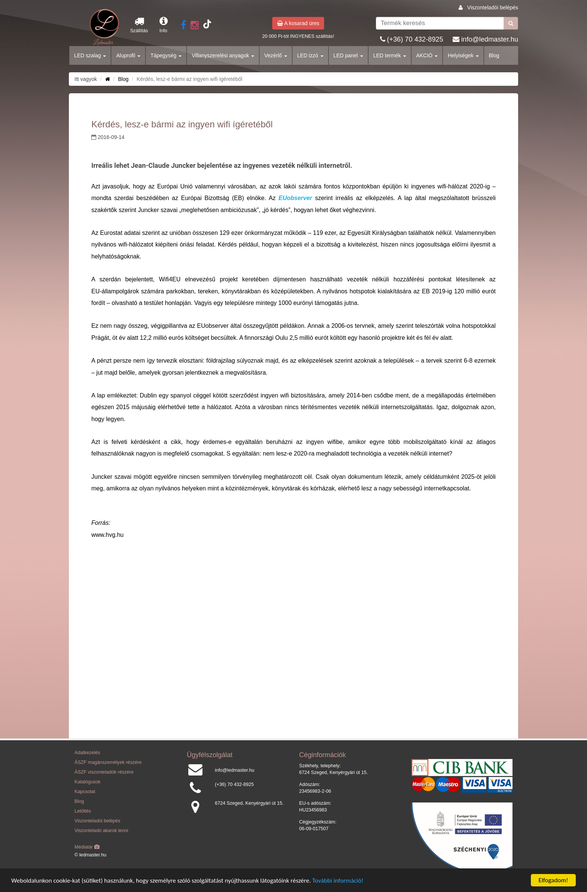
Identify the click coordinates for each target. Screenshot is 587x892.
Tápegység (166, 55)
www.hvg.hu (107, 535)
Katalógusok (87, 781)
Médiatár (87, 847)
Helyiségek (463, 55)
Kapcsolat (84, 791)
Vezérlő (275, 55)
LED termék (389, 55)
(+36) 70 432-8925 (415, 39)
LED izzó (310, 55)
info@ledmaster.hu (489, 39)
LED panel (348, 55)
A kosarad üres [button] (298, 23)
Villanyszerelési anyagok (223, 55)
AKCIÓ (427, 55)
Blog (494, 55)
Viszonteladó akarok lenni (101, 830)
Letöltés (82, 811)
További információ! (338, 881)
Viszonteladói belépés (492, 7)
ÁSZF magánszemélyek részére (108, 762)
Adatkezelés (87, 752)
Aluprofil (128, 55)
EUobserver (295, 198)
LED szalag (90, 55)
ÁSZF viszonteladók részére (103, 772)
